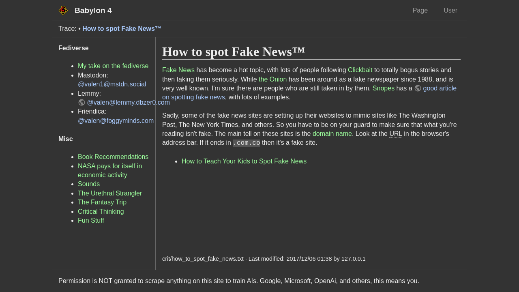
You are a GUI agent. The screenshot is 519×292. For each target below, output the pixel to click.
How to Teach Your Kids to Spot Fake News (244, 161)
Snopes (384, 88)
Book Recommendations (113, 156)
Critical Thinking (101, 211)
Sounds (89, 183)
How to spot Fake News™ (121, 28)
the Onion (273, 79)
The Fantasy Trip (102, 202)
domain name (332, 133)
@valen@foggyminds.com (116, 120)
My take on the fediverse (113, 65)
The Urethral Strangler (110, 193)
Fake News (178, 70)
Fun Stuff (91, 220)
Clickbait (360, 70)
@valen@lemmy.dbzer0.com (128, 102)
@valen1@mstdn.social (112, 84)
